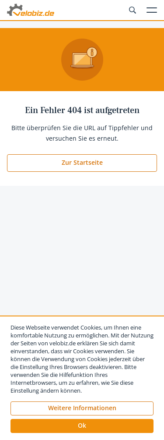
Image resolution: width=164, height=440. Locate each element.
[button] (82, 426)
